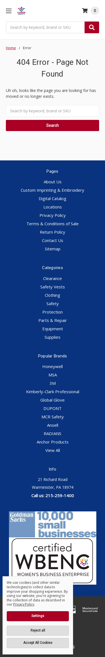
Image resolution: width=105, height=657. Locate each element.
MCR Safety (52, 416)
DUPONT (52, 408)
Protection (52, 312)
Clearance (52, 278)
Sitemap (52, 249)
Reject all (38, 630)
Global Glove (52, 400)
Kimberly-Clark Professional (52, 391)
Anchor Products (53, 442)
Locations (52, 207)
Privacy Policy (52, 215)
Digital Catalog (52, 198)
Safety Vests (52, 287)
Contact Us (52, 240)
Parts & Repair (52, 320)
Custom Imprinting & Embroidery (52, 190)
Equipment (52, 328)
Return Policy (52, 232)
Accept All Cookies (37, 643)
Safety (52, 303)
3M (53, 383)
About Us (53, 181)
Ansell (52, 425)
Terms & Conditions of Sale (52, 223)
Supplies (52, 337)
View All (52, 450)
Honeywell (52, 366)
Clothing (52, 295)
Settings (37, 616)
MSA (52, 375)
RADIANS (52, 433)
